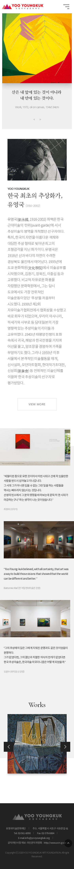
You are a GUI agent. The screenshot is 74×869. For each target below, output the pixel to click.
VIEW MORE (37, 423)
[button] (33, 119)
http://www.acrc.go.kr (55, 842)
